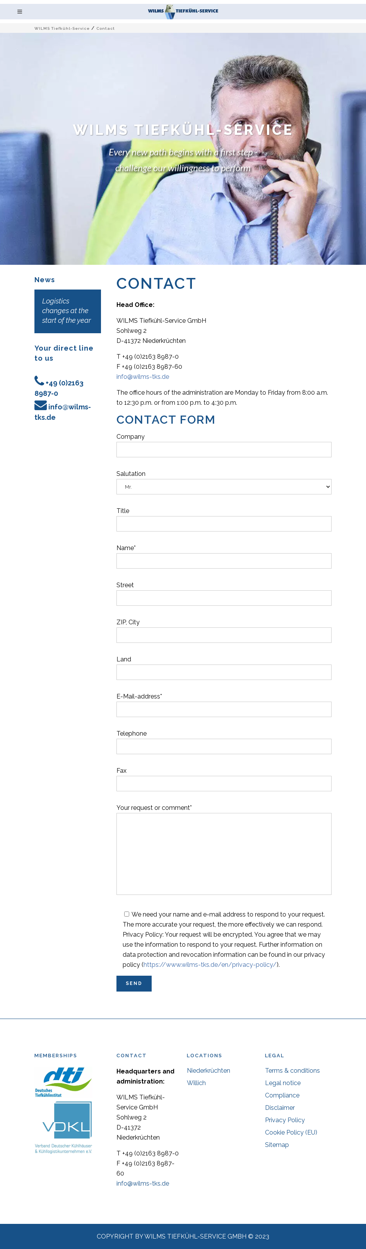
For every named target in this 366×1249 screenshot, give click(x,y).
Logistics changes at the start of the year (66, 310)
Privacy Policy (285, 1120)
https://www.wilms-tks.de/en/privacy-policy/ (210, 964)
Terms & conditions (292, 1070)
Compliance (282, 1095)
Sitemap (277, 1144)
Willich (196, 1083)
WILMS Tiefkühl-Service (62, 28)
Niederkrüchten (208, 1070)
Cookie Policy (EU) (291, 1132)
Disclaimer (280, 1107)
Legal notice (283, 1083)
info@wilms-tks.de (142, 376)
